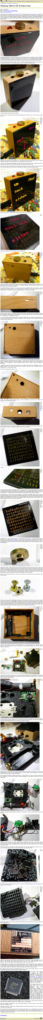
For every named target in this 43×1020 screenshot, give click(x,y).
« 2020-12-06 (3, 3)
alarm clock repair (7, 12)
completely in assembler (36, 976)
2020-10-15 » (15, 3)
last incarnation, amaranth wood (11, 11)
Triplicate (41, 57)
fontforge (16, 539)
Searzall (29, 603)
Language (27, 1)
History (23, 1)
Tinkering (9, 3)
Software (32, 1)
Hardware (19, 1)
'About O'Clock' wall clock (16, 14)
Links (38, 1)
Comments (3, 1015)
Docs (15, 1)
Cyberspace (11, 1)
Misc (36, 1)
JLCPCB (33, 883)
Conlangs (6, 1)
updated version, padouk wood (10, 10)
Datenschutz (3, 1018)
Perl (30, 538)
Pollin (27, 718)
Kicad (33, 15)
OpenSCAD (15, 540)
